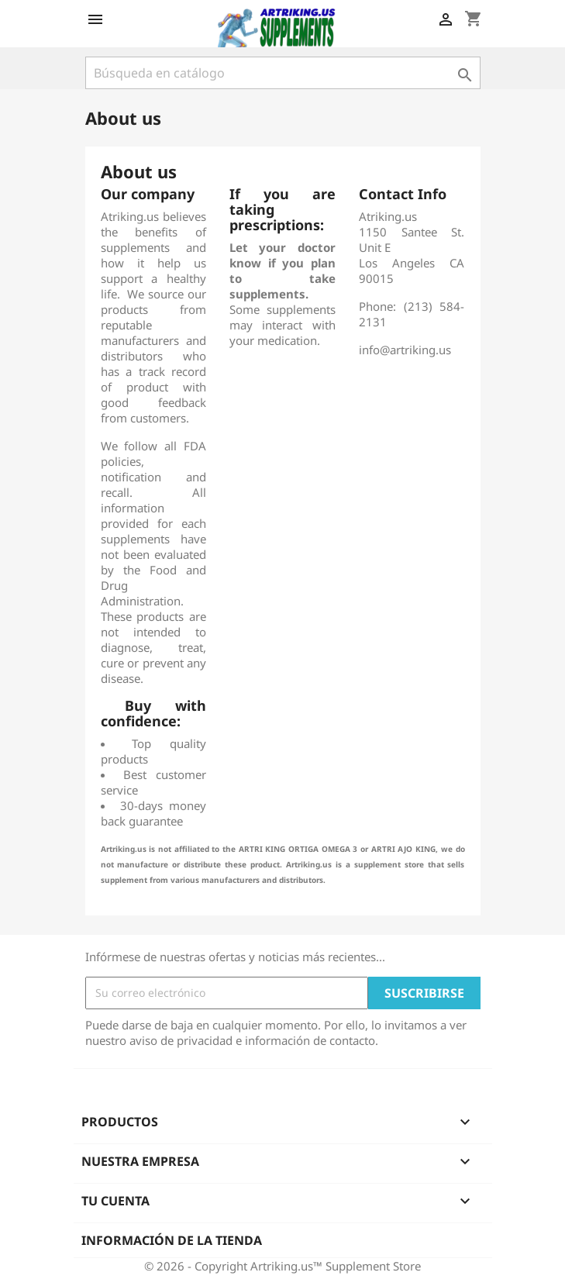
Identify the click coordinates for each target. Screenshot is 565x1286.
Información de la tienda (171, 1240)
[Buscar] (283, 73)
